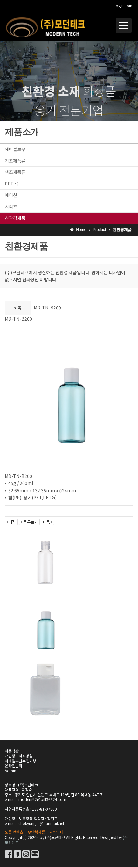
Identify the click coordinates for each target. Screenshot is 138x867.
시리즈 (11, 206)
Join (128, 5)
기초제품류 (15, 160)
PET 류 (12, 183)
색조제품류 (15, 172)
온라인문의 (13, 765)
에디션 (11, 195)
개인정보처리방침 (19, 755)
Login (119, 5)
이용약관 (12, 751)
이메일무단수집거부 (20, 760)
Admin (10, 770)
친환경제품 (15, 218)
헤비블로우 (15, 149)
